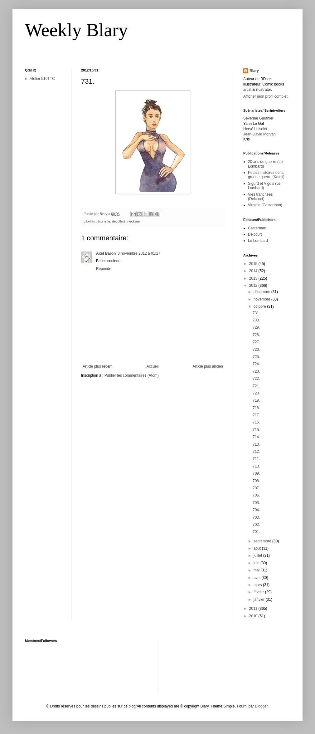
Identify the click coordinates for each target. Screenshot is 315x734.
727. (256, 342)
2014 (254, 271)
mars (258, 585)
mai (257, 570)
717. (256, 415)
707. (256, 488)
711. (256, 459)
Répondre (104, 269)
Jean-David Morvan (259, 134)
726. (256, 349)
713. (256, 444)
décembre (262, 292)
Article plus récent (97, 366)
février (259, 592)
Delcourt (255, 234)
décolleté (118, 221)
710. (256, 466)
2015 (254, 264)
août (258, 548)
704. (256, 510)
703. (256, 517)
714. (256, 437)
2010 (254, 616)
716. (256, 422)
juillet (258, 555)
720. (256, 393)
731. (256, 313)
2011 (254, 608)
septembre (263, 541)
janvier (260, 599)
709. (256, 473)
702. (256, 524)
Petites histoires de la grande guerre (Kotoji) (266, 174)
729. (256, 327)
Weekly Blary (76, 30)
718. (256, 408)
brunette (104, 221)
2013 (254, 278)
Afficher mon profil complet (265, 96)
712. (256, 451)
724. (256, 364)
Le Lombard (258, 240)
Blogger (261, 706)
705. (256, 503)
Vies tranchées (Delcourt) (260, 196)
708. (256, 481)
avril (257, 577)
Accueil (153, 366)
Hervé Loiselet (255, 129)
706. (256, 495)
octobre (260, 306)
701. (256, 532)
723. (256, 371)
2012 (254, 285)
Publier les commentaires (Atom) (131, 375)
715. (256, 430)
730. (256, 320)
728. (256, 335)
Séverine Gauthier (258, 118)
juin (257, 563)
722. (256, 378)
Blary (254, 71)
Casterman (257, 228)
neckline (133, 221)
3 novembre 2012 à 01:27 (139, 253)
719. (256, 400)
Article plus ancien (208, 366)
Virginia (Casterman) (265, 205)
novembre (262, 299)
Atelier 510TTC (42, 78)
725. (256, 357)
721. (256, 386)
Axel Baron (106, 253)
